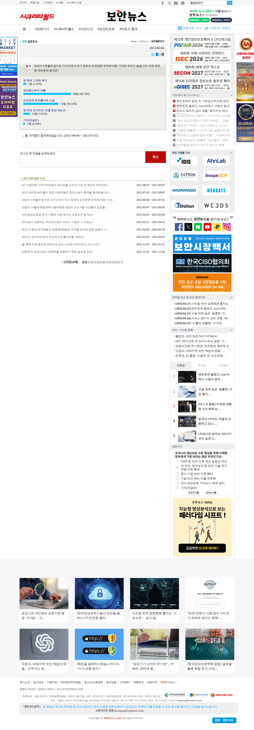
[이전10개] (69, 262)
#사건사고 (86, 29)
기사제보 (48, 2)
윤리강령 (111, 682)
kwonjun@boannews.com (128, 710)
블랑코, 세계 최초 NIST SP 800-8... (197, 336)
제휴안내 (138, 682)
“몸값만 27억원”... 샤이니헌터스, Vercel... (202, 125)
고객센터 (125, 682)
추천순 (202, 365)
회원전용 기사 (192, 28)
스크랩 (59, 2)
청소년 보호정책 (93, 682)
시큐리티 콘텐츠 (220, 28)
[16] (115, 262)
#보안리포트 (106, 29)
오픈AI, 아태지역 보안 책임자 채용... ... (200, 350)
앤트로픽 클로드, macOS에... (201, 308)
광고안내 (38, 682)
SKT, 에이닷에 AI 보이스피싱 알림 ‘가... (201, 341)
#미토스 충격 (129, 29)
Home (134, 41)
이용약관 (52, 682)
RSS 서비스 (169, 682)
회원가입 (34, 2)
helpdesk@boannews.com (189, 700)
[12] (91, 262)
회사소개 (25, 682)
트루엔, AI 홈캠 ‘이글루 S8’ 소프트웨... (200, 355)
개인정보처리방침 (70, 682)
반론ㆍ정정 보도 (224, 720)
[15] (109, 262)
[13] (97, 262)
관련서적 (152, 682)
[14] (103, 262)
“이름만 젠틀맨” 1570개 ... (200, 323)
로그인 (23, 2)
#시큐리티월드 (64, 29)
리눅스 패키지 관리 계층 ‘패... (202, 318)
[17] (121, 262)
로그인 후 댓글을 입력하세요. (82, 157)
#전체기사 (42, 29)
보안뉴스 (144, 41)
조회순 (181, 365)
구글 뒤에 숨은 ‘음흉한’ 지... (201, 313)
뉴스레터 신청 (74, 2)
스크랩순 (223, 365)
